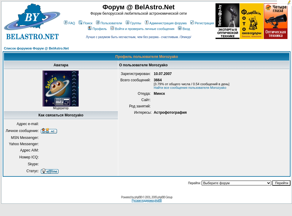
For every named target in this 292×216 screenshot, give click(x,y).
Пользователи (109, 23)
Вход (184, 29)
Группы (133, 23)
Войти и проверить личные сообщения (142, 29)
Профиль (97, 29)
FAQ (69, 23)
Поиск (85, 23)
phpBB (138, 197)
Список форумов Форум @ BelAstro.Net (36, 48)
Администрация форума (166, 23)
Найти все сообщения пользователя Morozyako (190, 87)
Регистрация (202, 23)
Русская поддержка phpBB (147, 200)
